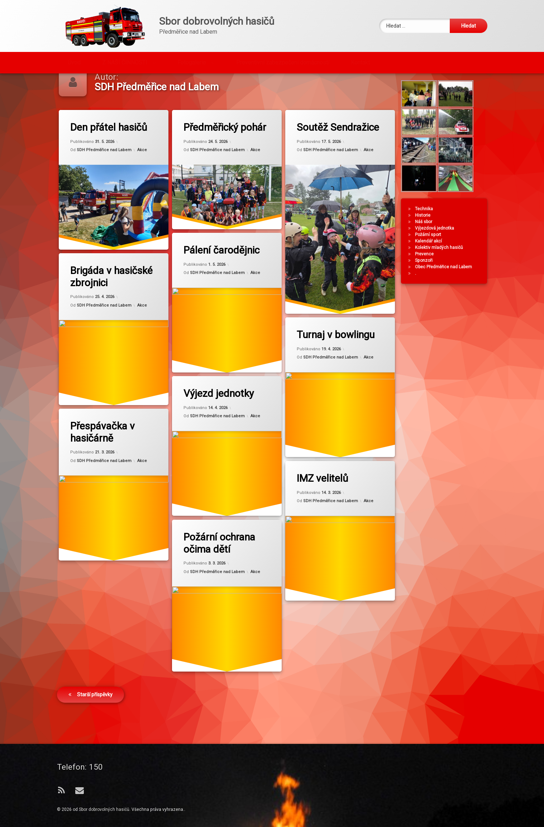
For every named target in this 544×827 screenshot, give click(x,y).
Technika (436, 229)
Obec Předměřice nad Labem (455, 287)
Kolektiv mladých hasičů (451, 268)
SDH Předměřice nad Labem (103, 171)
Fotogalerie (191, 52)
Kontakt (360, 52)
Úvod (74, 52)
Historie (434, 236)
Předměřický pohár (224, 148)
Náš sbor (435, 242)
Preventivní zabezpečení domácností (282, 52)
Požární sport (440, 255)
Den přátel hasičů (108, 148)
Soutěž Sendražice (337, 148)
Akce (142, 171)
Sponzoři (435, 281)
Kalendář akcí (440, 262)
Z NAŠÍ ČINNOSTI (124, 52)
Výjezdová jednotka (446, 249)
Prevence (436, 275)
